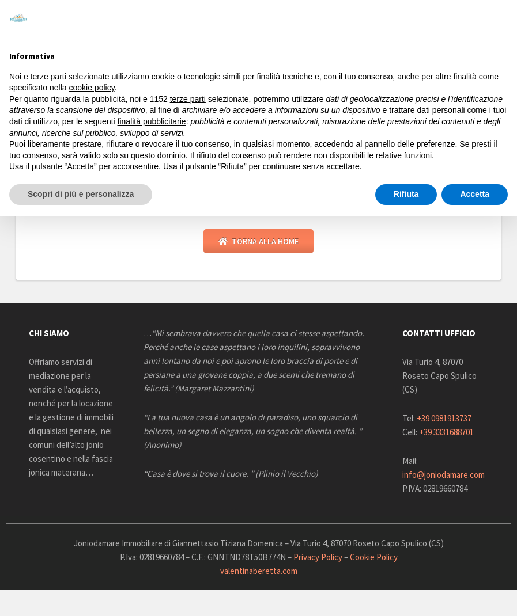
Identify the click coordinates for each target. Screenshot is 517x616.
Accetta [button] (474, 194)
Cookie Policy (374, 558)
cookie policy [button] (92, 87)
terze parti (188, 99)
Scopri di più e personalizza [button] (81, 194)
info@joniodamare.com (443, 475)
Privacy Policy (317, 558)
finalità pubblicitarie (152, 121)
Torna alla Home (258, 242)
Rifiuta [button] (406, 194)
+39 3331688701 (446, 433)
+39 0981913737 (444, 419)
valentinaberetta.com (258, 571)
